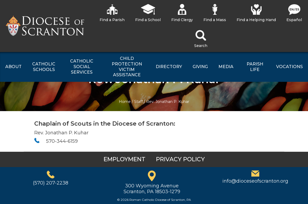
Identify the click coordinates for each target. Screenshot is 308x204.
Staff (138, 101)
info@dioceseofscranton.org (255, 181)
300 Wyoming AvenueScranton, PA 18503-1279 (152, 188)
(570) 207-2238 (50, 183)
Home (125, 101)
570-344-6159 (62, 141)
